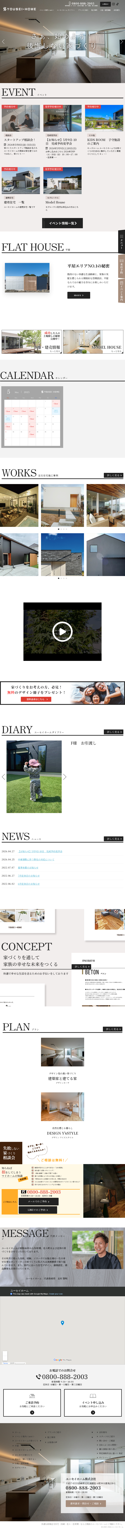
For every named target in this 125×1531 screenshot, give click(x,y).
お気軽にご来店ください (32, 1404)
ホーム (18, 1432)
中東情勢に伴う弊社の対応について (36, 859)
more (77, 295)
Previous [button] (4, 777)
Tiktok (117, 4)
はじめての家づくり (23, 1454)
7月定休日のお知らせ (29, 875)
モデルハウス (20, 1467)
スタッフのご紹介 (107, 1436)
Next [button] (64, 777)
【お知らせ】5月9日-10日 (40, 851)
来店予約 (121, 266)
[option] (34, 777)
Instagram (113, 4)
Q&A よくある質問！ (108, 1444)
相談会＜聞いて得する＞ (25, 1459)
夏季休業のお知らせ (28, 867)
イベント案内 (121, 291)
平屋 (17, 1445)
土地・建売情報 (21, 1463)
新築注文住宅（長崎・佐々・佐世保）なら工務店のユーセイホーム (76, 1524)
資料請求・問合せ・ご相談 (84, 1503)
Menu (121, 242)
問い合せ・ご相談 (107, 1440)
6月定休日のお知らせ (29, 883)
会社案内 (103, 1432)
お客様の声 (52, 1442)
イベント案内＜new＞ (25, 1436)
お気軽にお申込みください (93, 1404)
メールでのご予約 (37, 1201)
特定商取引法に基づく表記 (111, 1453)
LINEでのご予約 (36, 1209)
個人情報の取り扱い (108, 1449)
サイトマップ (105, 1457)
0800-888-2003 (62, 1376)
